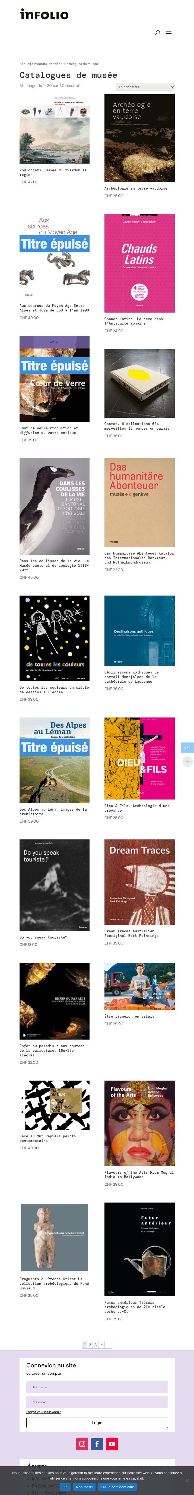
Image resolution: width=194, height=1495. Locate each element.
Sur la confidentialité (117, 1487)
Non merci (84, 1487)
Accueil (25, 64)
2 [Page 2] (90, 1344)
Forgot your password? (43, 1412)
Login (97, 1422)
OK (65, 1487)
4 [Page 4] (102, 1344)
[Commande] (145, 87)
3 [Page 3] (96, 1344)
